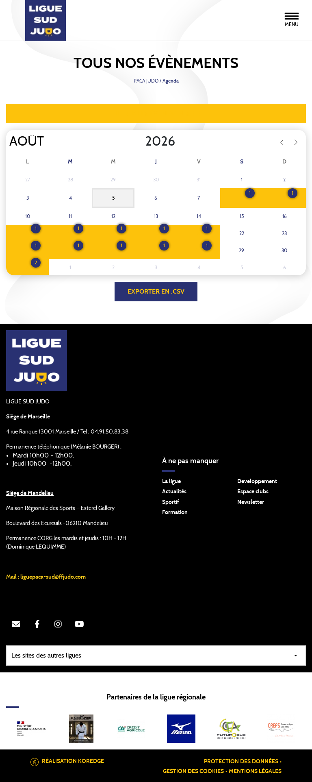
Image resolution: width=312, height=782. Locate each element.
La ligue (171, 481)
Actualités (174, 491)
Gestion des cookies (193, 771)
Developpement (257, 481)
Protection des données (241, 762)
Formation (175, 512)
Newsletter (250, 502)
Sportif (170, 502)
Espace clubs (253, 491)
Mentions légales (255, 771)
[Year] (138, 141)
